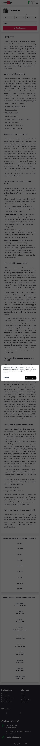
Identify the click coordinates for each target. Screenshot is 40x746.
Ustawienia (6, 377)
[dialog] (20, 373)
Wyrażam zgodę (30, 378)
